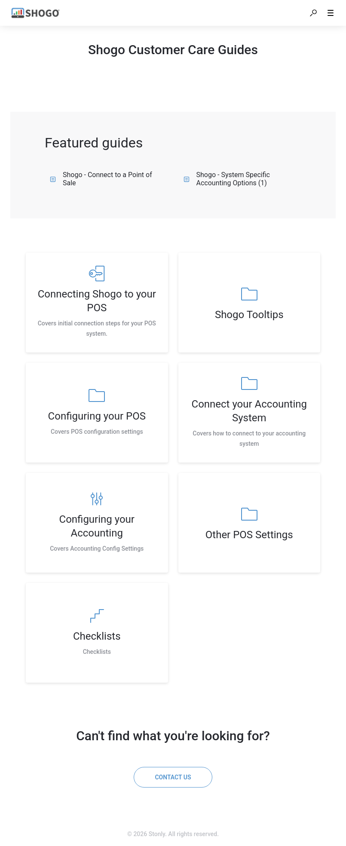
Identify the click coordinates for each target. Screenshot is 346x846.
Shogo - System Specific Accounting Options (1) (227, 179)
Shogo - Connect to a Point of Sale (101, 179)
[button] (313, 13)
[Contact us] (173, 777)
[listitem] (97, 302)
